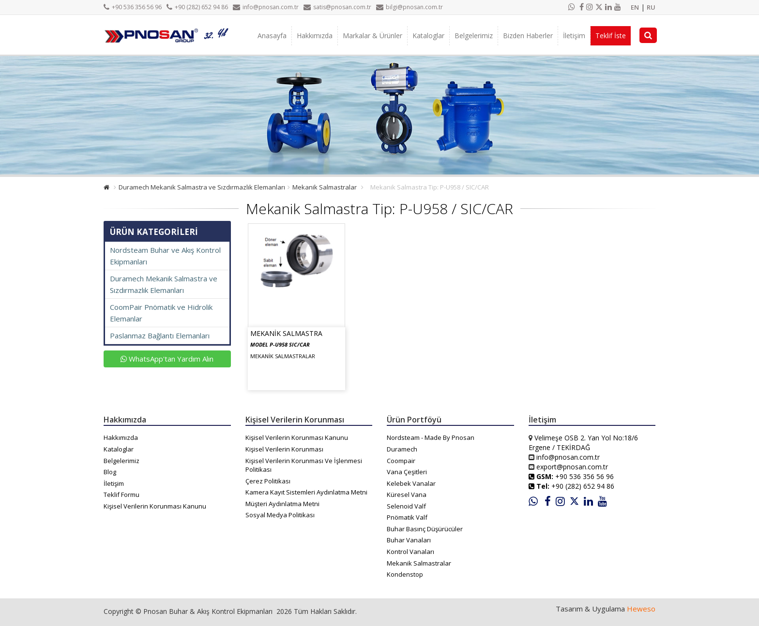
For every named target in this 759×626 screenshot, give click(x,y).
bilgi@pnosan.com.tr (409, 7)
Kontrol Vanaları (410, 551)
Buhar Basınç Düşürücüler (425, 528)
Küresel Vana (406, 494)
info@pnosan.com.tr (266, 7)
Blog (110, 471)
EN (635, 7)
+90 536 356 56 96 (133, 7)
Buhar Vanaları (409, 540)
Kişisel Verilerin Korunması (284, 449)
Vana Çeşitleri (407, 471)
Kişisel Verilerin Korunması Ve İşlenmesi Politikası (303, 465)
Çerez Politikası (267, 481)
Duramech (402, 449)
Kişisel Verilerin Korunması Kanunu (155, 506)
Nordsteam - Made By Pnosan (430, 437)
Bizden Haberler (528, 35)
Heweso (641, 608)
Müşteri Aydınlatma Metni (282, 503)
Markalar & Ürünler (372, 35)
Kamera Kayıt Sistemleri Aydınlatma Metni (306, 492)
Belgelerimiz (474, 35)
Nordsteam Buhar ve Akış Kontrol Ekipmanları (165, 255)
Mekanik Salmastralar (324, 187)
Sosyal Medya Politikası (280, 514)
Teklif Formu (121, 494)
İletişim (574, 35)
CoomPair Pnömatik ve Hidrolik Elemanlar (161, 312)
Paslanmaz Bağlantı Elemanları (160, 335)
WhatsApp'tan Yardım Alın (167, 359)
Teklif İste (610, 35)
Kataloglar (428, 35)
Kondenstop (405, 574)
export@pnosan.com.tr (572, 466)
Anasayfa (272, 35)
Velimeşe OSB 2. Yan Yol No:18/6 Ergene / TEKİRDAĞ (583, 442)
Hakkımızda (315, 35)
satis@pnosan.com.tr (337, 7)
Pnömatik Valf (407, 517)
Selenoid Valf (406, 506)
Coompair (401, 460)
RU (651, 7)
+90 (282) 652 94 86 (197, 7)
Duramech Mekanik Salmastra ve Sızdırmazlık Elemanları (202, 187)
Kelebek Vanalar (411, 483)
